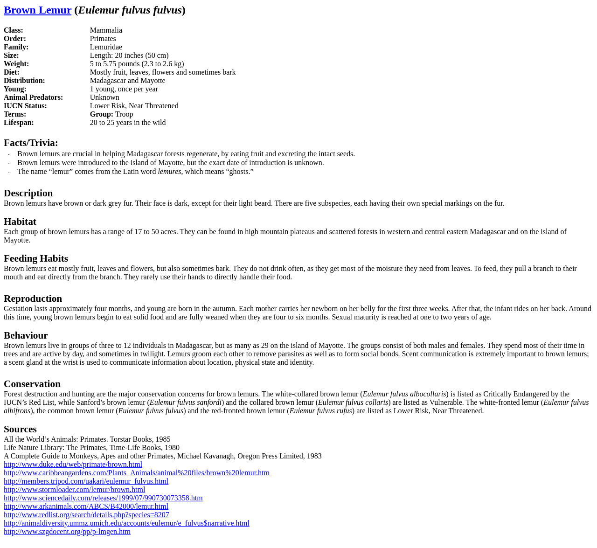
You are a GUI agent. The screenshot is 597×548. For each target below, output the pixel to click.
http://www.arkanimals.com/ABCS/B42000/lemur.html (86, 506)
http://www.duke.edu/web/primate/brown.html (73, 464)
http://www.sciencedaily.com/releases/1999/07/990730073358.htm (103, 498)
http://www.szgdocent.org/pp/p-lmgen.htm (67, 531)
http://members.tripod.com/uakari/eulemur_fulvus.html (86, 481)
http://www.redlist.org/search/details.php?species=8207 (86, 515)
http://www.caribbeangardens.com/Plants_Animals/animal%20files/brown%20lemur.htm (137, 473)
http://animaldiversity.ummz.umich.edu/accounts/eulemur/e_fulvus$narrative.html (127, 523)
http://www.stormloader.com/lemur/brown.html (74, 489)
